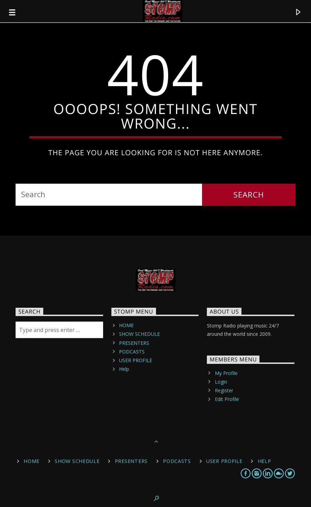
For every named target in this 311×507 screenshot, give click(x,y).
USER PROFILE (135, 360)
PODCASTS (132, 351)
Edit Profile (227, 399)
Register (224, 390)
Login (221, 381)
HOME (126, 325)
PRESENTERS (134, 343)
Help (124, 369)
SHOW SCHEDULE (139, 334)
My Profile (226, 373)
